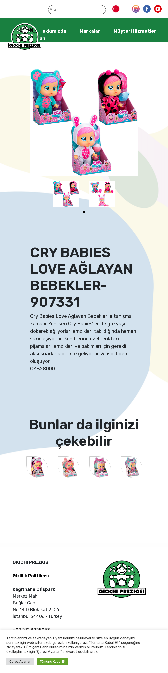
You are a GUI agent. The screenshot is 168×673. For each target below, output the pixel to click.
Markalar (90, 31)
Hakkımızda (52, 31)
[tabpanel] (66, 194)
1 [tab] (84, 211)
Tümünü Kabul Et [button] (52, 661)
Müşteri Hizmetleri (136, 31)
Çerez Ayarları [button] (20, 661)
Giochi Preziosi (25, 37)
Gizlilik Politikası (31, 576)
